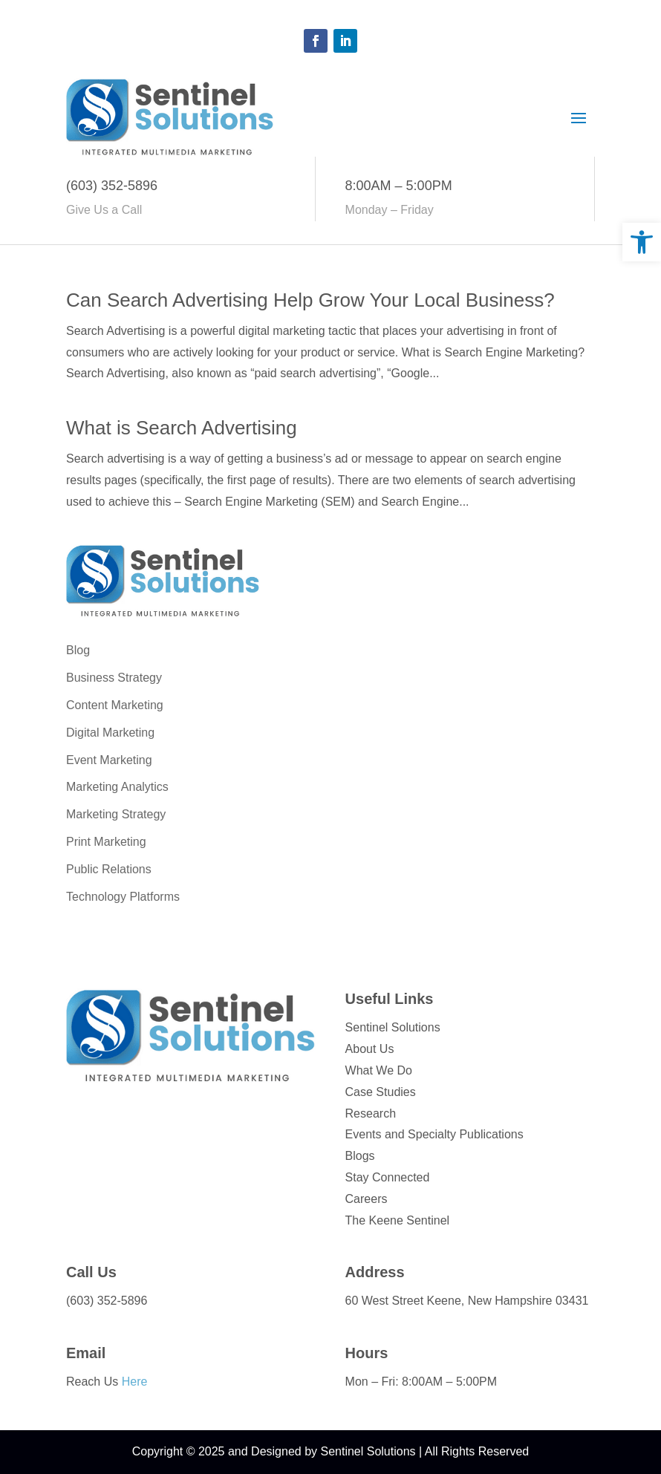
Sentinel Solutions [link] (392, 1027)
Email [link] (85, 1353)
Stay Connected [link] (387, 1177)
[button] (316, 41)
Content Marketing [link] (114, 705)
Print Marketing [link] (106, 841)
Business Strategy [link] (114, 677)
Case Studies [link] (380, 1092)
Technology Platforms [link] (123, 896)
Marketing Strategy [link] (116, 814)
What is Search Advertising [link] (181, 428)
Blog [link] (78, 650)
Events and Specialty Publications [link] (434, 1134)
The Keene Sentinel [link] (397, 1220)
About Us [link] (369, 1049)
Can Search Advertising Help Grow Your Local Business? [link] (310, 300)
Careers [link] (366, 1199)
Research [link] (370, 1113)
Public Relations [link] (109, 869)
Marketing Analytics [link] (117, 786)
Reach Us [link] (106, 1381)
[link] (641, 242)
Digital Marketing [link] (110, 732)
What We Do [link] (378, 1070)
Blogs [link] (360, 1155)
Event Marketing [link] (109, 760)
